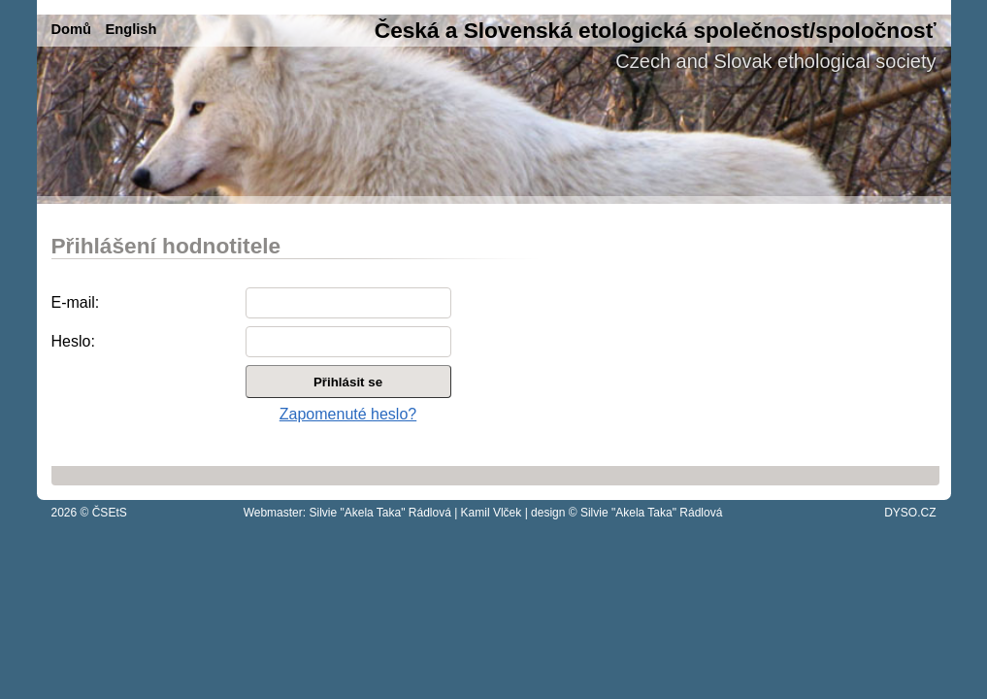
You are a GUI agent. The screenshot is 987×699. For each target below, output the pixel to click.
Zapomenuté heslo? (348, 414)
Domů (71, 29)
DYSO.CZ (910, 512)
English (130, 29)
